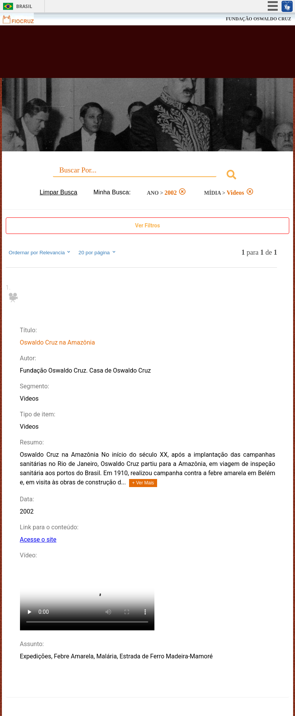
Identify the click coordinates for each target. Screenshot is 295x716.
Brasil (24, 6)
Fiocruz (23, 19)
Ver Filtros (147, 225)
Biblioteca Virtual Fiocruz (129, 54)
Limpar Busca (58, 192)
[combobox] (147, 176)
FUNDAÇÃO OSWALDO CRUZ (258, 19)
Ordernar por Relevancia (40, 252)
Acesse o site (38, 539)
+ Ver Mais (143, 483)
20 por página (97, 252)
